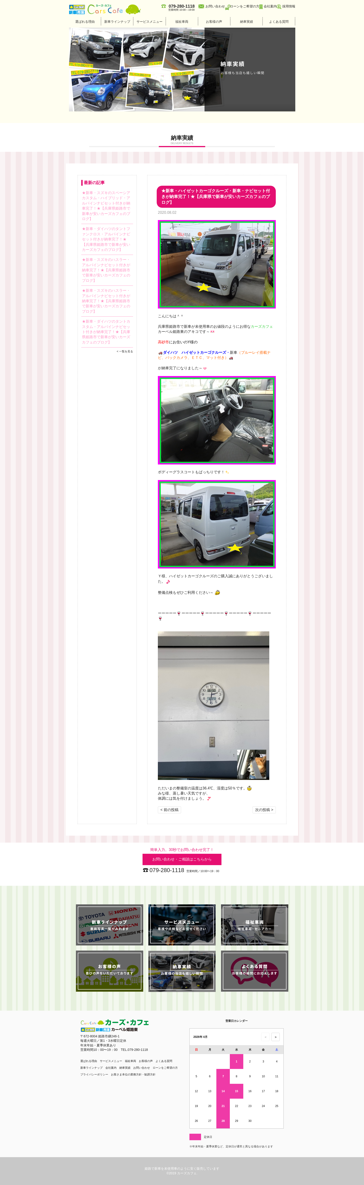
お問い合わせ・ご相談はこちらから (182, 859)
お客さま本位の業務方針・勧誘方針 (133, 1074)
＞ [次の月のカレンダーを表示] (275, 1037)
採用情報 (288, 6)
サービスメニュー (149, 21)
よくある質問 (279, 21)
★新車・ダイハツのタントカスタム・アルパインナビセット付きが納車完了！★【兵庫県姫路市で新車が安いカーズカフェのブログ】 (106, 331)
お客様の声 (214, 21)
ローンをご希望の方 (244, 6)
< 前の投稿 (169, 810)
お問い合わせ (215, 6)
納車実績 (246, 21)
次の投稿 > (264, 810)
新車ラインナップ (117, 21)
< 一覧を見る (125, 351)
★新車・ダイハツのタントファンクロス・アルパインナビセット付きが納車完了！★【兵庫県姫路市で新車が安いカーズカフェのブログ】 (106, 239)
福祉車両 (181, 21)
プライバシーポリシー (94, 1074)
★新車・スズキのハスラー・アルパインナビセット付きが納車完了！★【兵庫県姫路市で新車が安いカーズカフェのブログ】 (106, 270)
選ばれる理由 (85, 21)
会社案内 (270, 6)
